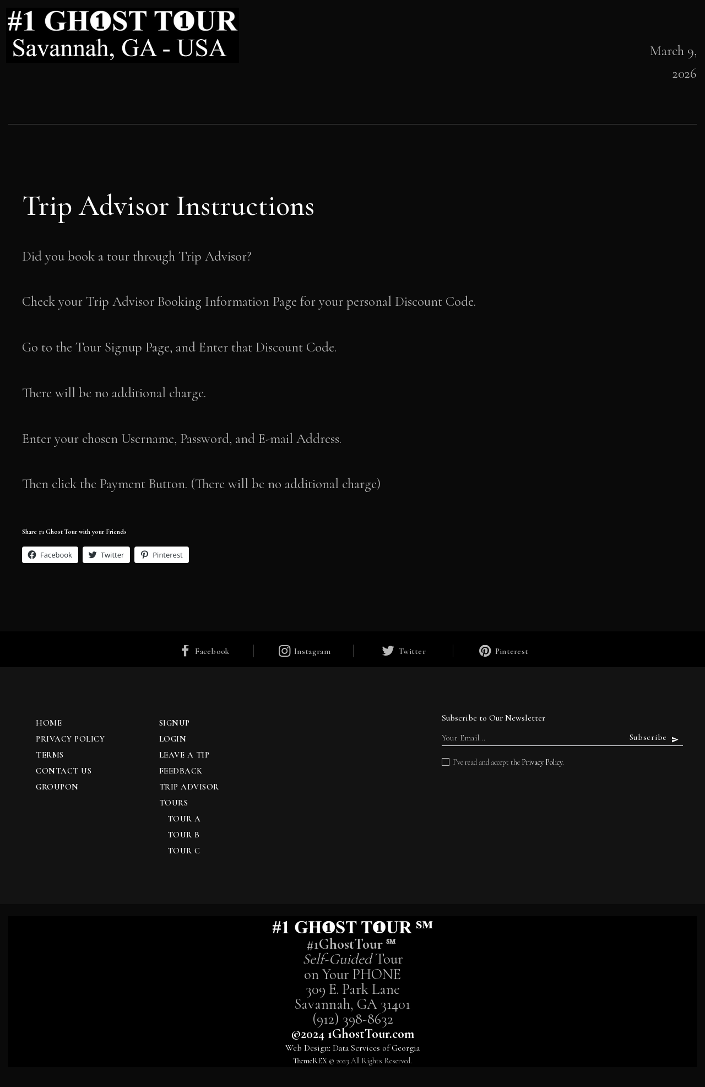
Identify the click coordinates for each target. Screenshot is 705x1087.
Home (49, 723)
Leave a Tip (184, 755)
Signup (174, 723)
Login (173, 739)
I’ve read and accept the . (508, 762)
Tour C (183, 851)
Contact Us (63, 771)
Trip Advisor (189, 787)
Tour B (183, 835)
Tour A (184, 819)
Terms (50, 755)
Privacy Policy (70, 739)
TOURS (173, 803)
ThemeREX (310, 1061)
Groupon (57, 787)
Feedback (181, 771)
